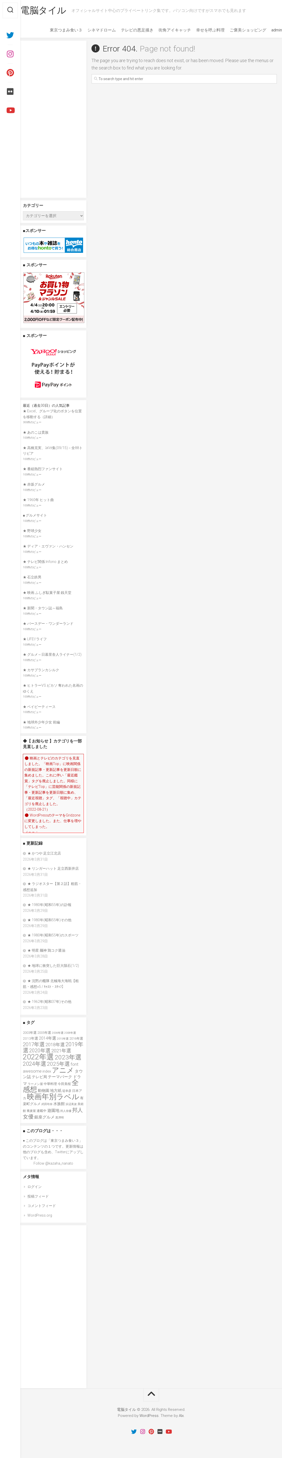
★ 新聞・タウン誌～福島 (43, 608)
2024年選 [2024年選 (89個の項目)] (34, 1063)
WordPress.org (39, 1215)
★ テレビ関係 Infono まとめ (45, 562)
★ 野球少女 (32, 531)
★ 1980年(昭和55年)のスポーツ (53, 935)
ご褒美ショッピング (238, 30)
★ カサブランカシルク (41, 670)
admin (266, 30)
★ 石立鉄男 (32, 577)
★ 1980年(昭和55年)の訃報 (49, 905)
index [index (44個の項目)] (46, 1071)
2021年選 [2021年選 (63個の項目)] (61, 1051)
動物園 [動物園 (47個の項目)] (43, 1090)
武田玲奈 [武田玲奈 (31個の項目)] (47, 1104)
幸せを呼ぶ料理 (200, 30)
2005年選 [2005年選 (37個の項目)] (44, 1033)
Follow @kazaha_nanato (53, 1163)
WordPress (149, 1415)
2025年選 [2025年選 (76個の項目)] (58, 1064)
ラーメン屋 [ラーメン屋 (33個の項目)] (35, 1084)
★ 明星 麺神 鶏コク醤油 (46, 950)
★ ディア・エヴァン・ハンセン (48, 546)
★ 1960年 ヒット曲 (38, 500)
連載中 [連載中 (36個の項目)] (41, 1111)
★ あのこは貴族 (36, 432)
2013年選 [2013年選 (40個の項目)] (30, 1038)
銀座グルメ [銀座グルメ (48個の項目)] (44, 1117)
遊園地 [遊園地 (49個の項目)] (53, 1110)
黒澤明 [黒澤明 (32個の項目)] (59, 1117)
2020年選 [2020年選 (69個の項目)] (40, 1051)
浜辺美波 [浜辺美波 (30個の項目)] (71, 1104)
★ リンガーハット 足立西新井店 (53, 868)
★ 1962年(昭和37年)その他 (49, 1002)
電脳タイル (53, 10)
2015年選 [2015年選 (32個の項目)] (63, 1038)
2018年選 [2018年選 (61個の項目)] (55, 1044)
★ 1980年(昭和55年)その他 (49, 920)
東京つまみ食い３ (56, 30)
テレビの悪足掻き (127, 30)
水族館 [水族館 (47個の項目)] (59, 1103)
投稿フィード (38, 1196)
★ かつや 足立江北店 (44, 853)
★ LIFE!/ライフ (35, 639)
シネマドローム (91, 30)
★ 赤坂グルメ (34, 484)
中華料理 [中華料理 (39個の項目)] (50, 1084)
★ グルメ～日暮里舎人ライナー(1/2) (52, 654)
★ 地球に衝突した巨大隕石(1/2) (53, 966)
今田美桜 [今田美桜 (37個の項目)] (64, 1084)
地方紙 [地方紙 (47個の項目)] (55, 1090)
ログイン (34, 1187)
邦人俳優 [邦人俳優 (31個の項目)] (65, 1111)
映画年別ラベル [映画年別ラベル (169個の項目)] (53, 1096)
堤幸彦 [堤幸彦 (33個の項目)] (66, 1091)
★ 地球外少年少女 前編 (41, 722)
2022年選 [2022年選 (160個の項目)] (38, 1057)
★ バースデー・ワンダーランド (48, 623)
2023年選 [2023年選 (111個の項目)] (68, 1057)
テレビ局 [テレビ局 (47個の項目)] (39, 1077)
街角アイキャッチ (164, 30)
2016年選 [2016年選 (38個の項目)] (76, 1038)
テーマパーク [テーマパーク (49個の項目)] (60, 1076)
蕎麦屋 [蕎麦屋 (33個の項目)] (31, 1111)
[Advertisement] (53, 119)
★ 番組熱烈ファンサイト (43, 469)
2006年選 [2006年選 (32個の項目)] (58, 1033)
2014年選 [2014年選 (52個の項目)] (47, 1038)
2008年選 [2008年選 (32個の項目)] (70, 1033)
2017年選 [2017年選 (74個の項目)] (34, 1044)
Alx (181, 1415)
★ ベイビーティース (39, 707)
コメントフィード (41, 1206)
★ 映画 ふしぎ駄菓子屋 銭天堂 (47, 593)
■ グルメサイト (35, 515)
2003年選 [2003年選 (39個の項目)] (30, 1033)
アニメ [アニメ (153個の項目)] (63, 1070)
